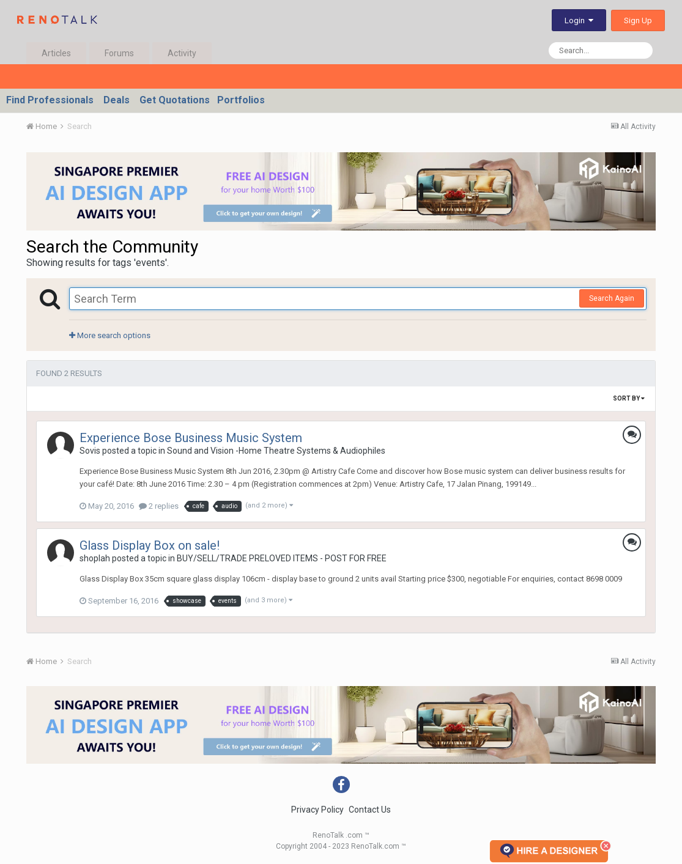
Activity (182, 53)
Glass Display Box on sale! (150, 545)
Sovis (90, 451)
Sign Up (638, 20)
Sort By (629, 398)
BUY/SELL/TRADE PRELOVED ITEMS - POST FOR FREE (282, 558)
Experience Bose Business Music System (191, 437)
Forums (119, 53)
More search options (109, 335)
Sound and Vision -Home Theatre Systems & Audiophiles (276, 451)
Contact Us (370, 809)
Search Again (611, 298)
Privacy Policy (317, 809)
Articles (56, 53)
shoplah (95, 558)
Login (579, 20)
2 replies (159, 506)
